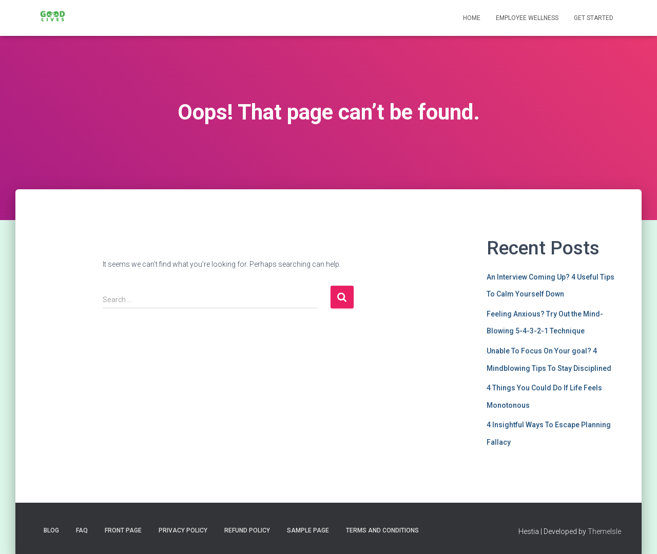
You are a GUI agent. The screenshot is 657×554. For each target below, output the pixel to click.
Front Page (123, 530)
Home (471, 18)
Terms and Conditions (382, 530)
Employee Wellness (527, 18)
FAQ (82, 530)
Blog (51, 530)
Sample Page (308, 530)
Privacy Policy (183, 530)
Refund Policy (247, 530)
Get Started (593, 18)
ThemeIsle (604, 531)
